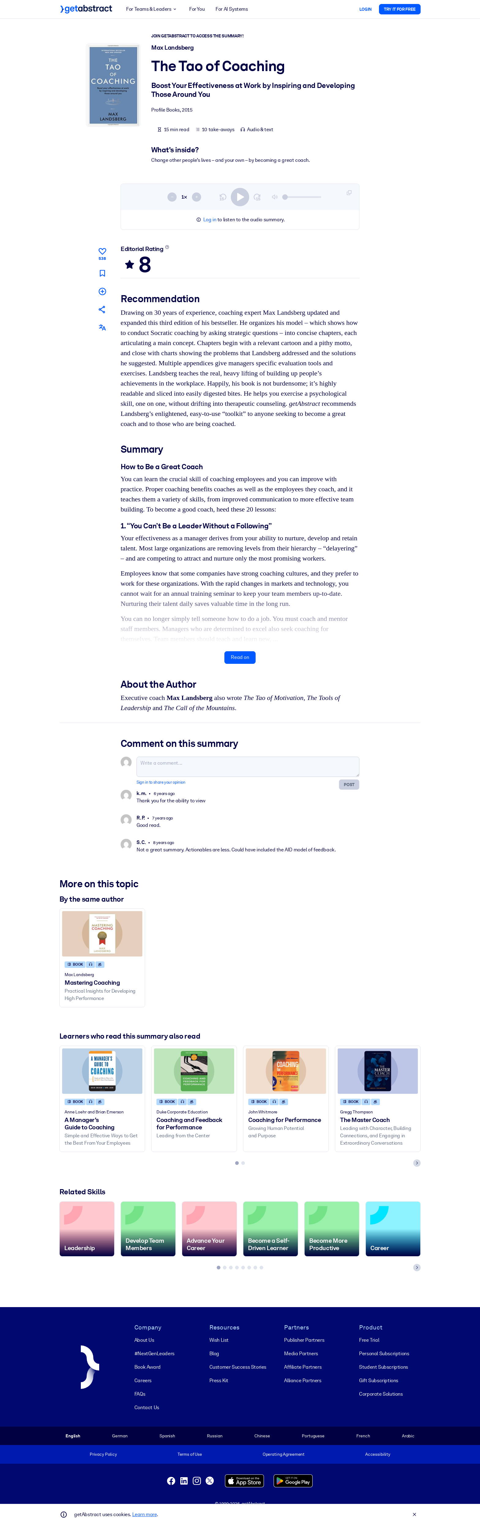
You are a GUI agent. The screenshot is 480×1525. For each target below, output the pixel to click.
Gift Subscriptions (378, 1380)
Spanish (167, 1435)
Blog (214, 1353)
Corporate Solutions (381, 1394)
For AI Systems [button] (232, 9)
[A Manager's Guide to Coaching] (102, 1071)
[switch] (240, 197)
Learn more (144, 1514)
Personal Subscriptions (384, 1353)
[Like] (102, 253)
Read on (240, 657)
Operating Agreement (284, 1454)
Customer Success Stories (237, 1367)
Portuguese (313, 1435)
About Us (144, 1340)
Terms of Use (190, 1454)
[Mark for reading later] (102, 273)
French (363, 1435)
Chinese (262, 1435)
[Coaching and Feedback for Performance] (194, 1071)
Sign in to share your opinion (161, 782)
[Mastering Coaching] (102, 933)
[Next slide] (417, 1163)
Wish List (219, 1340)
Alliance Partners (302, 1380)
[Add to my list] (102, 291)
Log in (209, 219)
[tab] (237, 1163)
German (119, 1435)
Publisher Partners (304, 1340)
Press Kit (218, 1380)
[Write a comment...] (248, 767)
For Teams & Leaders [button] (152, 9)
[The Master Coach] (378, 1071)
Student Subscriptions (383, 1367)
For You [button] (196, 9)
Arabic (408, 1435)
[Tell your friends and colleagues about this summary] (102, 309)
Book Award (147, 1367)
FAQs (139, 1394)
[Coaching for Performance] (286, 1071)
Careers (143, 1380)
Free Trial (369, 1340)
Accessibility (377, 1454)
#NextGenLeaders (154, 1353)
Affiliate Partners (302, 1367)
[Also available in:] (102, 327)
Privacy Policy (103, 1454)
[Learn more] (167, 247)
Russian (214, 1435)
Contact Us (146, 1407)
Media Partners (301, 1353)
